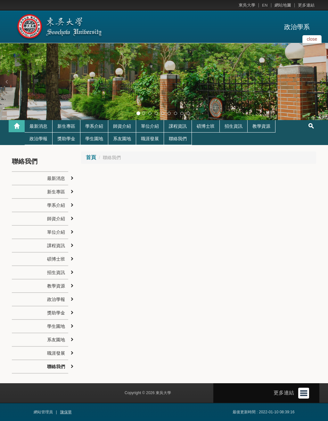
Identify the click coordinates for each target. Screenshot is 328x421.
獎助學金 (66, 138)
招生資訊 (233, 126)
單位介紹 (150, 126)
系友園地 (122, 138)
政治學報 (38, 138)
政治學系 (297, 26)
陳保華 (66, 412)
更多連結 (306, 5)
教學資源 (261, 126)
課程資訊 (178, 126)
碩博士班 (206, 126)
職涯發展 (150, 138)
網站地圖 (283, 5)
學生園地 (94, 138)
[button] (6, 81)
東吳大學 (247, 5)
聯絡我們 (178, 138)
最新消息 (38, 126)
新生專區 (66, 126)
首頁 (91, 157)
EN (265, 5)
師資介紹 (122, 126)
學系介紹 (94, 126)
